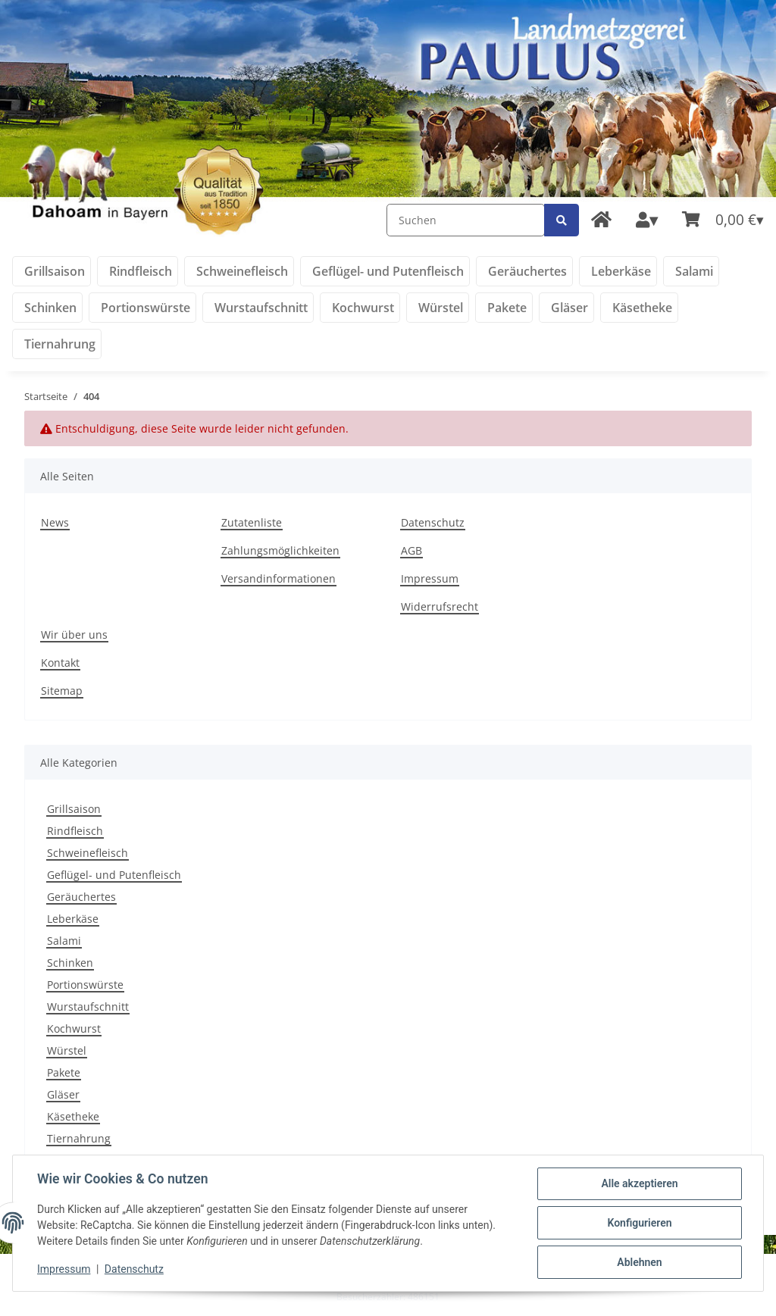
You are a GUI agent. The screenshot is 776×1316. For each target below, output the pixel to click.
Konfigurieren (639, 1223)
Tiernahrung (79, 1138)
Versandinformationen (278, 578)
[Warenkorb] (723, 220)
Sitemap (62, 690)
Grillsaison (74, 809)
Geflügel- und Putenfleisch (114, 874)
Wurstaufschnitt (88, 1006)
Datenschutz (433, 522)
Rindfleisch (75, 831)
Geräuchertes (81, 896)
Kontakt (60, 662)
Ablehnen (639, 1262)
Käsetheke (73, 1116)
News (55, 522)
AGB (411, 550)
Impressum (429, 578)
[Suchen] (465, 220)
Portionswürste (85, 984)
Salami (64, 940)
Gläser (63, 1094)
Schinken (70, 962)
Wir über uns (74, 634)
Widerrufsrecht (439, 606)
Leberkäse (73, 918)
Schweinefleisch (87, 853)
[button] (647, 220)
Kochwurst (74, 1028)
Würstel (66, 1050)
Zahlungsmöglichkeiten (280, 550)
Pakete (63, 1072)
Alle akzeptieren (639, 1183)
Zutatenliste (251, 522)
